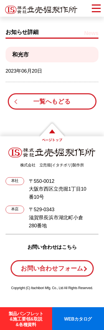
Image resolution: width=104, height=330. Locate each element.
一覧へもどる (52, 101)
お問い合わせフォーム (52, 268)
